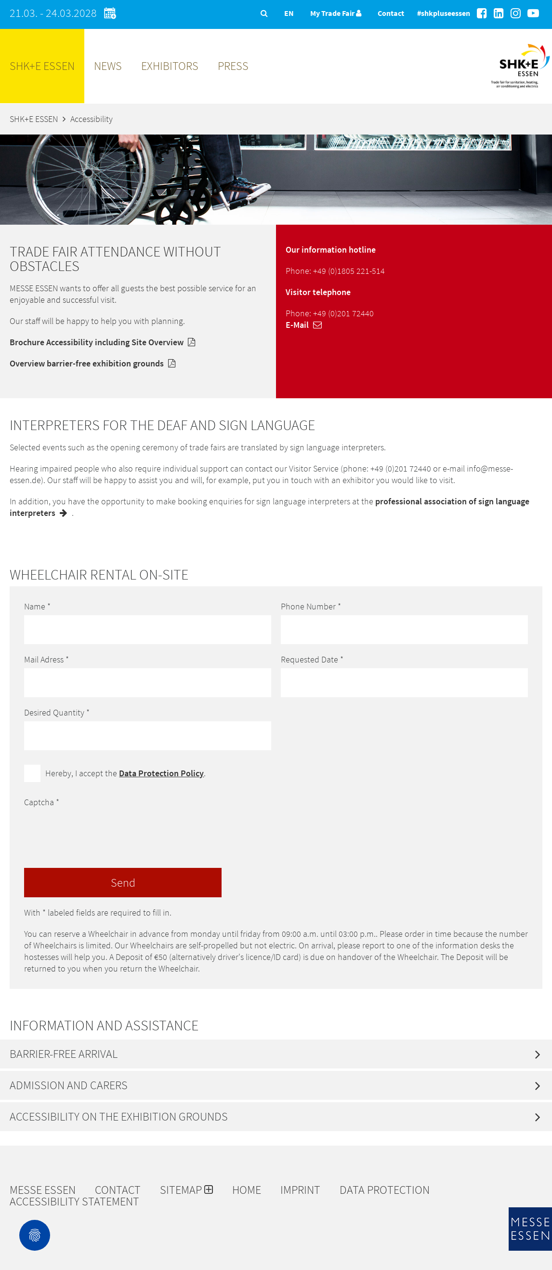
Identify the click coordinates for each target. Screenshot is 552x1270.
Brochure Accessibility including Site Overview (105, 342)
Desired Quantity (57, 712)
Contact (391, 13)
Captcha (41, 802)
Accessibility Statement (74, 1201)
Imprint (300, 1190)
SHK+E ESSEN (42, 65)
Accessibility (91, 118)
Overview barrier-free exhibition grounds (95, 363)
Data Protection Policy (161, 773)
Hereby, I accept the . (125, 773)
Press (233, 65)
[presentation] (97, 830)
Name (37, 606)
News (108, 65)
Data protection (385, 1190)
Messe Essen (43, 1190)
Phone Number (311, 606)
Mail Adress (46, 659)
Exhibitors (169, 65)
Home (246, 1190)
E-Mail (306, 324)
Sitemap (186, 1190)
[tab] (276, 1054)
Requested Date (312, 659)
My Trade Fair (335, 13)
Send (123, 882)
